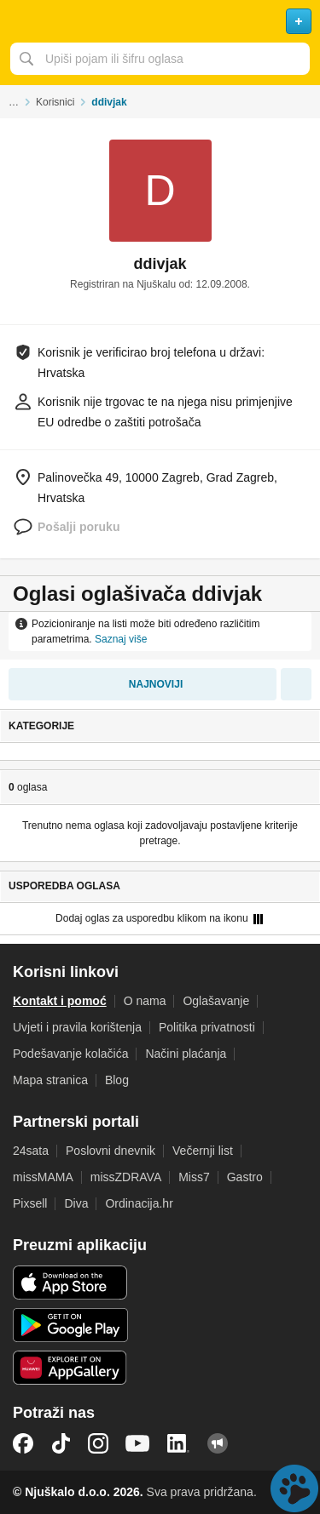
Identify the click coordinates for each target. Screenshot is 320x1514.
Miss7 (194, 1177)
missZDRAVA (125, 1177)
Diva (76, 1203)
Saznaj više (121, 639)
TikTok (60, 1443)
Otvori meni (20, 21)
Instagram (98, 1443)
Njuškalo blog (217, 1443)
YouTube (137, 1443)
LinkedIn (178, 1443)
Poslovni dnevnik (110, 1150)
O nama (145, 1001)
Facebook (23, 1443)
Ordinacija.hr (138, 1203)
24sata (31, 1150)
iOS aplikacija (70, 1282)
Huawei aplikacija (70, 1368)
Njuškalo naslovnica (160, 21)
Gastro (245, 1177)
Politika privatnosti (207, 1027)
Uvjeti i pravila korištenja (77, 1027)
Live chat (294, 1488)
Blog (117, 1080)
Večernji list (202, 1150)
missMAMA (43, 1177)
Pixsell (30, 1203)
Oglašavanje (216, 1001)
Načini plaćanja (185, 1053)
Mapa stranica (50, 1080)
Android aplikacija (70, 1325)
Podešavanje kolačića (70, 1053)
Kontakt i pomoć (60, 1001)
